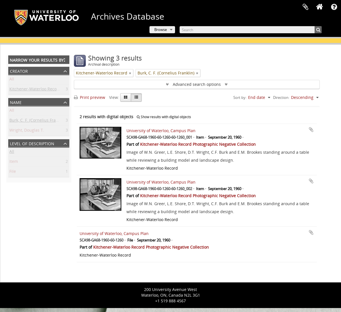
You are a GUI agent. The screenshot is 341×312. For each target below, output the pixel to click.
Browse (160, 29)
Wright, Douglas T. (26, 131)
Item (13, 162)
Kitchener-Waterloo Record (35, 90)
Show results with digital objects (164, 117)
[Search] (251, 29)
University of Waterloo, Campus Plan (161, 130)
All (11, 80)
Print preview (89, 97)
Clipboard (305, 7)
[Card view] (125, 97)
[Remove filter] (130, 73)
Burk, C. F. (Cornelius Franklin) (37, 121)
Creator (19, 70)
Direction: (281, 97)
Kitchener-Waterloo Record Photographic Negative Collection (198, 144)
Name (16, 102)
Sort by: (239, 97)
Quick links (334, 7)
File (12, 172)
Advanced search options (197, 84)
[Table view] (136, 97)
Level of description (32, 143)
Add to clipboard (311, 129)
